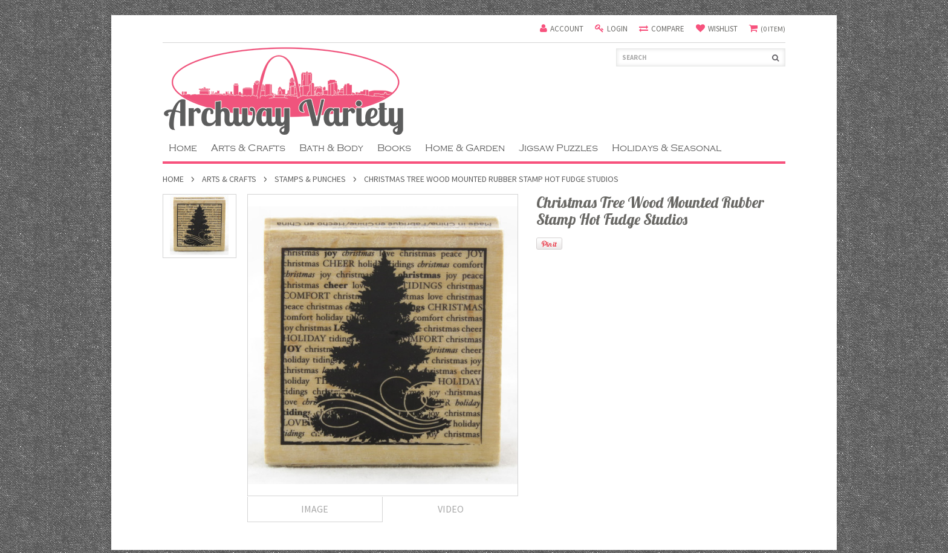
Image (314, 509)
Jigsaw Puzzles (558, 148)
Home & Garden (465, 148)
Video (451, 509)
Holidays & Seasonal (666, 148)
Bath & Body (331, 148)
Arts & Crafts (248, 148)
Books (394, 148)
